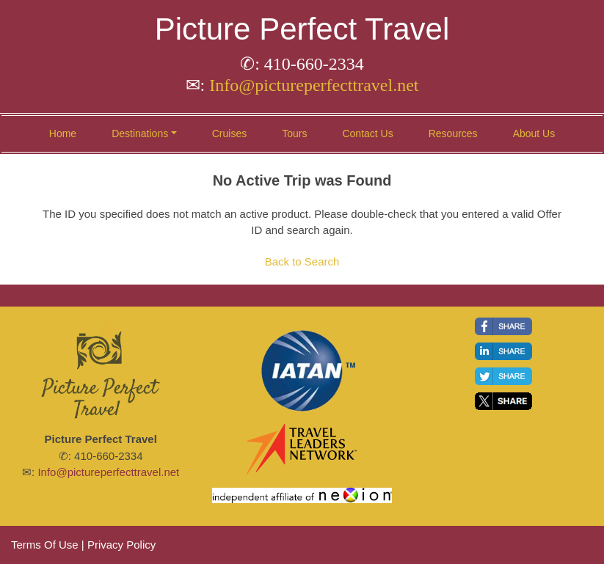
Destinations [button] (140, 133)
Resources (453, 133)
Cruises (229, 133)
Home (62, 133)
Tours (294, 133)
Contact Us (367, 133)
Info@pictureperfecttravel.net (313, 85)
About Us (534, 133)
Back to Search (302, 261)
